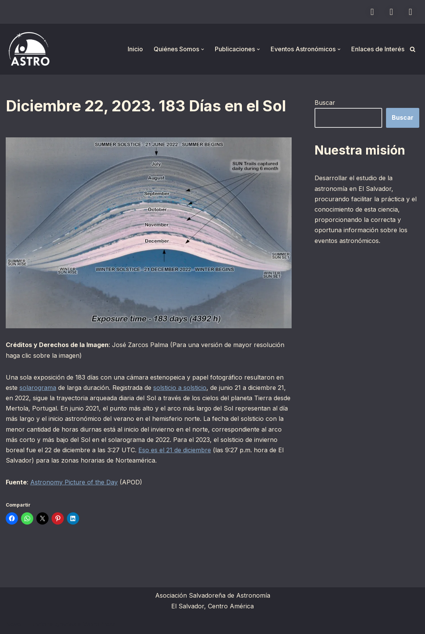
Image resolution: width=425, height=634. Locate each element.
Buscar (325, 102)
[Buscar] (412, 49)
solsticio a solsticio (179, 387)
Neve (13, 624)
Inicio (135, 49)
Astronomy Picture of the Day (74, 482)
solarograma (37, 387)
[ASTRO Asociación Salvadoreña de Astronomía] (29, 49)
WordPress (99, 624)
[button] (202, 49)
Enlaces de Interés (377, 49)
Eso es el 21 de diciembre (174, 450)
